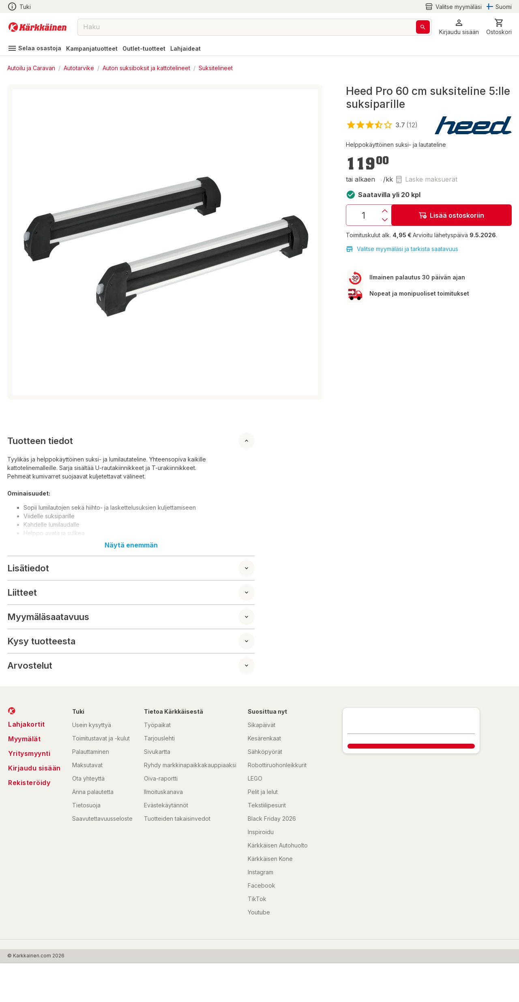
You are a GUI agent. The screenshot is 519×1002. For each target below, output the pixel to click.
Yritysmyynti (29, 753)
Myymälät (24, 739)
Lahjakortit (26, 724)
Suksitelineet (216, 67)
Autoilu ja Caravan (31, 67)
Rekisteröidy (29, 783)
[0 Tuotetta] (499, 27)
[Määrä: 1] (363, 215)
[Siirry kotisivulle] (37, 27)
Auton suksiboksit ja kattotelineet (146, 67)
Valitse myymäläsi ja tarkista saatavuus (402, 249)
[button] (459, 27)
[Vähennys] (384, 219)
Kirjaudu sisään (34, 768)
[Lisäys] (384, 210)
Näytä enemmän (131, 545)
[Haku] (423, 27)
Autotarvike (79, 67)
